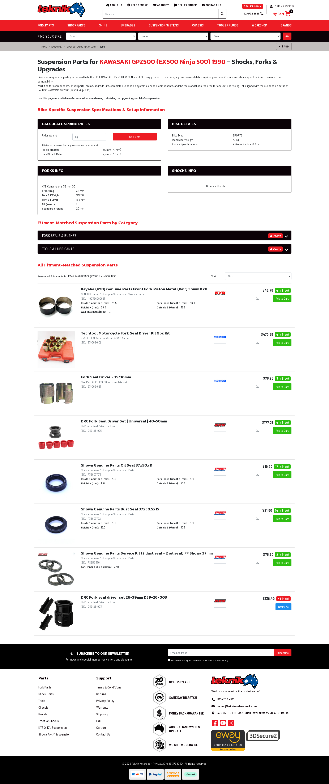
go (287, 36)
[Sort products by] (258, 276)
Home (44, 46)
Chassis (43, 707)
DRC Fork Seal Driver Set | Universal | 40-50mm (124, 421)
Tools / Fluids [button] (227, 25)
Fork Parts (44, 687)
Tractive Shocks (48, 721)
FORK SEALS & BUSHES (59, 235)
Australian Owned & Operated (184, 729)
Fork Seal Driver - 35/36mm (106, 377)
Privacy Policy (221, 660)
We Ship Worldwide (183, 745)
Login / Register (282, 6)
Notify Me (283, 606)
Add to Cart (282, 298)
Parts (43, 678)
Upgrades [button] (128, 25)
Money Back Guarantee (186, 713)
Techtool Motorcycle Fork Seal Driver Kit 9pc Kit (125, 333)
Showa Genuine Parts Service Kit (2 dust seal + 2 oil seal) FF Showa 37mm (147, 553)
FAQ (98, 721)
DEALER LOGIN (252, 6)
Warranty (102, 707)
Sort (213, 276)
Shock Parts (46, 694)
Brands (42, 714)
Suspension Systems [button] (164, 25)
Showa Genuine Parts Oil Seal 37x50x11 (116, 465)
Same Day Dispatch (183, 697)
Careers (101, 727)
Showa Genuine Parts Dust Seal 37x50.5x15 (120, 509)
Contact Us (103, 734)
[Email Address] (221, 652)
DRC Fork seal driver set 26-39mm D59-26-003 (124, 597)
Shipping (102, 714)
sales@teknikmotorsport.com (237, 706)
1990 (102, 46)
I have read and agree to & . (198, 660)
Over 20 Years (179, 682)
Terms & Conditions (203, 660)
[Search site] (222, 14)
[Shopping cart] (281, 13)
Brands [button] (286, 25)
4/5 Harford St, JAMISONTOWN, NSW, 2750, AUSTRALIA (253, 713)
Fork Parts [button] (46, 25)
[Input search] (160, 14)
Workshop (259, 25)
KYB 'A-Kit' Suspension (52, 727)
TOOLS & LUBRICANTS (58, 248)
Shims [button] (103, 25)
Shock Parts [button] (76, 25)
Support (103, 678)
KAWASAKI (56, 46)
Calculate (134, 137)
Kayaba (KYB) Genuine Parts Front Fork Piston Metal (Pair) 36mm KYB (144, 289)
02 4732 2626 (253, 13)
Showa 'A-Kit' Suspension (54, 734)
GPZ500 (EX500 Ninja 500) (81, 46)
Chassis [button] (198, 25)
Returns (101, 694)
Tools (41, 701)
